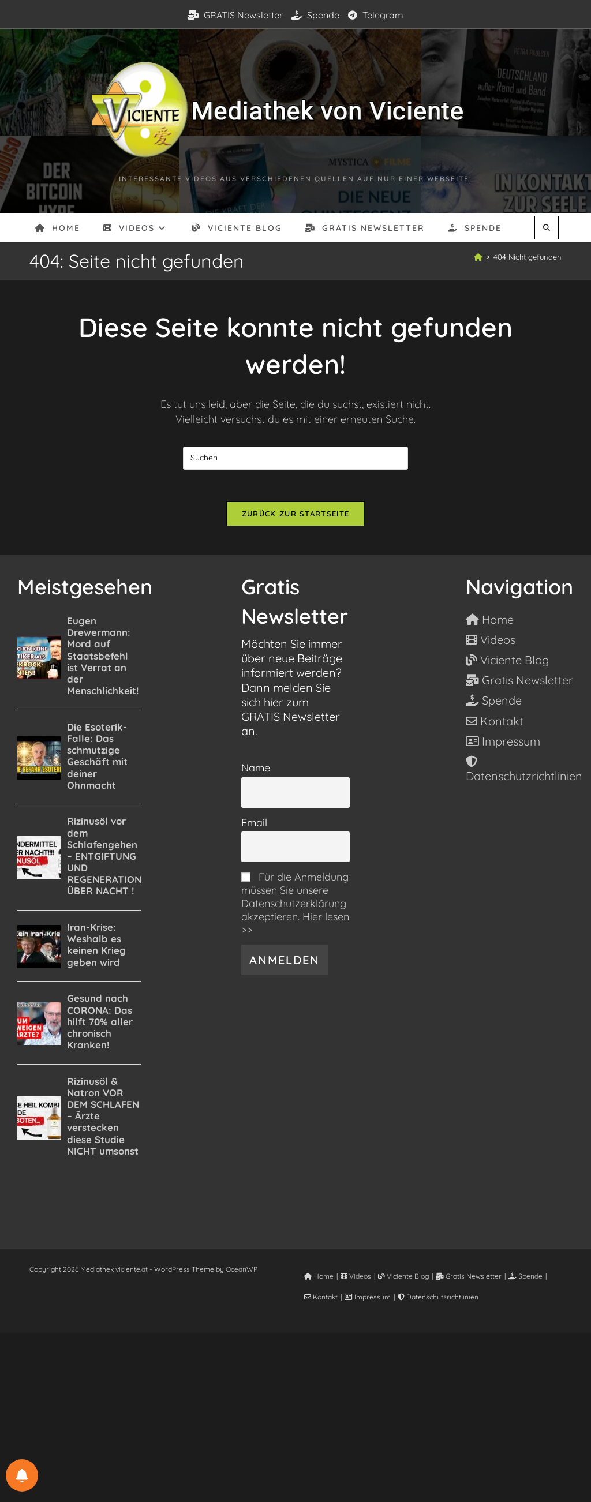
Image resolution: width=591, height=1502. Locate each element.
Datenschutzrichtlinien (438, 1299)
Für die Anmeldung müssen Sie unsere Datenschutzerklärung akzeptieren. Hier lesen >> (295, 906)
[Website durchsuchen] (546, 227)
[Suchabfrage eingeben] (295, 458)
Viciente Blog (403, 1279)
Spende (315, 15)
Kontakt (321, 1299)
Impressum (368, 1299)
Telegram (375, 15)
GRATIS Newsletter (235, 15)
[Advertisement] (295, 1416)
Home (319, 1279)
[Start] (478, 256)
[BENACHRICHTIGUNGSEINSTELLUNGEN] (22, 1475)
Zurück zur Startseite (295, 516)
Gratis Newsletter (469, 1279)
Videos (356, 1279)
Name (255, 770)
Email (254, 824)
